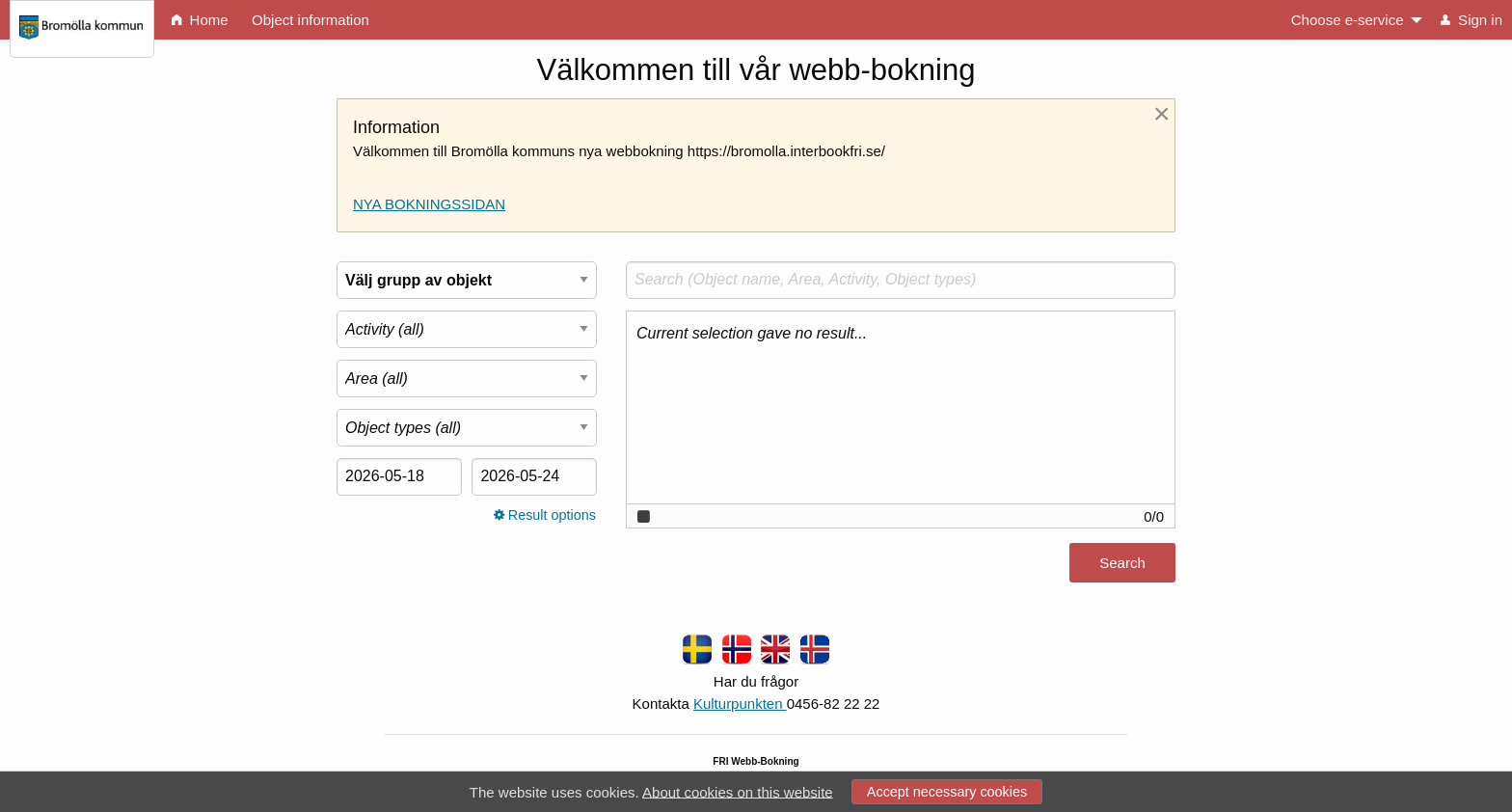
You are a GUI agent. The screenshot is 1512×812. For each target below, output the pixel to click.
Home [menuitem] (200, 20)
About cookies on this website (737, 791)
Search (1122, 563)
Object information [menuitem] (310, 20)
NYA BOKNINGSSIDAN (429, 204)
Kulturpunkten (740, 703)
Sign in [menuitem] (1471, 20)
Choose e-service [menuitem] (1347, 20)
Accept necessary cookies (947, 791)
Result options (545, 515)
